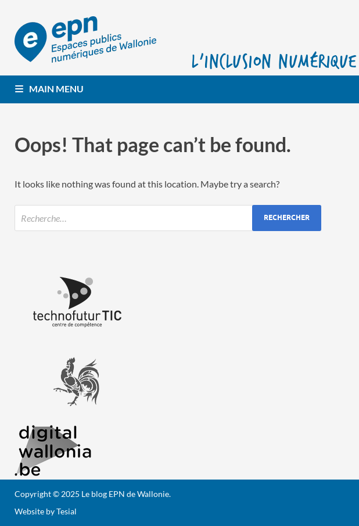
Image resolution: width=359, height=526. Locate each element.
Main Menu (56, 88)
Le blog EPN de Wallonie (125, 494)
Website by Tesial (46, 511)
